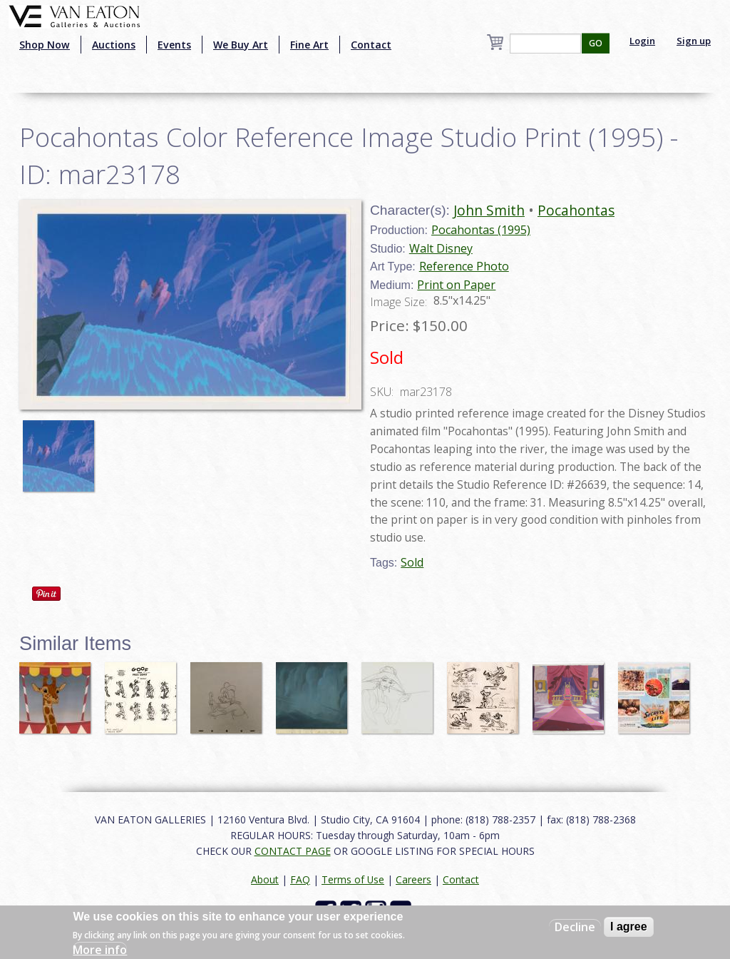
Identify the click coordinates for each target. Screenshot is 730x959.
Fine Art (309, 44)
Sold (412, 562)
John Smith (489, 210)
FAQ (300, 879)
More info (100, 950)
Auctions (113, 44)
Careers (413, 879)
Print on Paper (456, 285)
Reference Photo (464, 266)
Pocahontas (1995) (480, 230)
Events (174, 44)
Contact (371, 44)
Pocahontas (576, 210)
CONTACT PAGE (293, 851)
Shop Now (44, 44)
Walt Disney (441, 248)
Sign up (694, 40)
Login (642, 40)
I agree (628, 926)
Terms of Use (353, 879)
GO (595, 43)
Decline (575, 927)
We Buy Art (240, 44)
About (265, 879)
